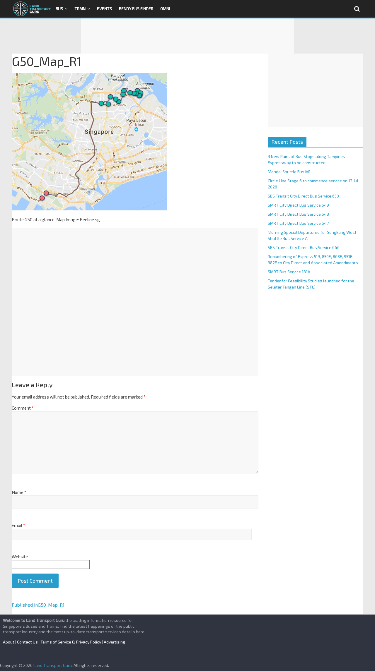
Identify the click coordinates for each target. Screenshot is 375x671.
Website (20, 556)
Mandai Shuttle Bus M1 (289, 171)
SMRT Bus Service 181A (289, 271)
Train (80, 8)
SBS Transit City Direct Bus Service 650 (303, 195)
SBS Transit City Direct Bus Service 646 (304, 247)
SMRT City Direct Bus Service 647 (298, 223)
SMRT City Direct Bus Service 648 (298, 214)
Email (18, 525)
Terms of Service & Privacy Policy (70, 641)
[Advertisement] (187, 36)
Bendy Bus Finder (136, 8)
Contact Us (27, 641)
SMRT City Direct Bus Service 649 (298, 204)
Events (104, 8)
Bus (59, 8)
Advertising (114, 641)
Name (19, 492)
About (8, 641)
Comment (23, 408)
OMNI (165, 8)
